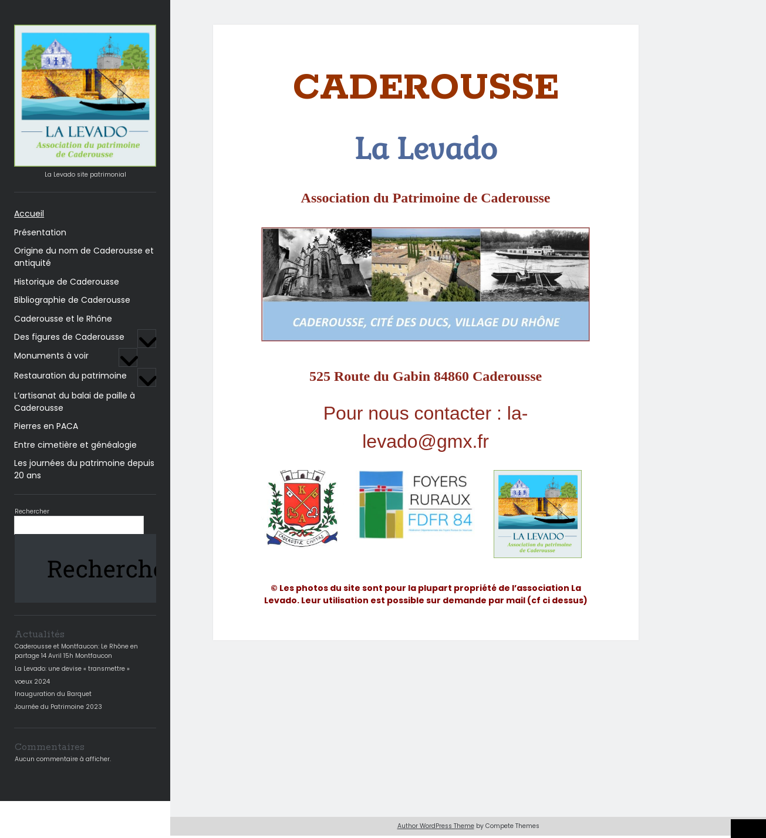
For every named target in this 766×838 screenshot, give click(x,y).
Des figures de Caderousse (69, 337)
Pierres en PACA (46, 426)
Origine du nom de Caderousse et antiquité (84, 257)
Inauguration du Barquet (53, 694)
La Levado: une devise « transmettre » (72, 668)
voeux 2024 (32, 681)
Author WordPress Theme (435, 826)
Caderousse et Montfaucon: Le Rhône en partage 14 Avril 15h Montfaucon (76, 651)
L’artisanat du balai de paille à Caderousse (74, 402)
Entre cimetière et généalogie (75, 445)
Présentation (40, 232)
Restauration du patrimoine (70, 375)
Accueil (29, 213)
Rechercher (32, 511)
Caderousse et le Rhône (63, 319)
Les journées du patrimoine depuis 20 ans (84, 469)
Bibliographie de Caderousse (72, 300)
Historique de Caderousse (66, 282)
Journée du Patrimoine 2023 (58, 706)
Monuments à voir (51, 355)
